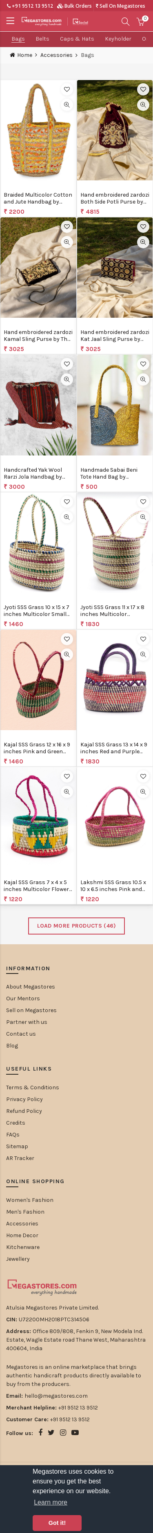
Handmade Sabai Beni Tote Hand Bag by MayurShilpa (108, 476)
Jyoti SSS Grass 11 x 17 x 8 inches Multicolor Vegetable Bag (112, 614)
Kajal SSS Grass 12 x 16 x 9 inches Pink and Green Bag (37, 751)
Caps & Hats (77, 38)
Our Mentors (23, 998)
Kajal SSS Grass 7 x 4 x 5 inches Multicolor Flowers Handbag (38, 889)
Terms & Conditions (32, 1087)
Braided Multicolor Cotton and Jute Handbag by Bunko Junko (38, 201)
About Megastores (30, 986)
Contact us (21, 1033)
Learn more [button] (50, 1502)
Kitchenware (23, 1247)
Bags (18, 38)
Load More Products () (76, 925)
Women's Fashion (29, 1200)
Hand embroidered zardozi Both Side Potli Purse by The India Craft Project (114, 201)
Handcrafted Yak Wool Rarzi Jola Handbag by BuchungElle (33, 476)
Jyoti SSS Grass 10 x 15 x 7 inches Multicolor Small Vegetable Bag (36, 614)
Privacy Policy (24, 1099)
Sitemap (17, 1146)
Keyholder (118, 38)
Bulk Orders (74, 5)
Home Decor (22, 1235)
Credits (15, 1122)
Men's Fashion (25, 1211)
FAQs (13, 1134)
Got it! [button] (57, 1523)
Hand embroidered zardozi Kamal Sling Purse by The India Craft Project (38, 339)
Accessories (56, 55)
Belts (42, 38)
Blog (12, 1045)
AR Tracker (20, 1158)
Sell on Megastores (31, 1010)
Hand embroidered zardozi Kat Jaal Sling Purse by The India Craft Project (114, 339)
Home (24, 55)
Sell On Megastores (120, 5)
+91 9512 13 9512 (30, 5)
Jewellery (18, 1258)
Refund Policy (24, 1111)
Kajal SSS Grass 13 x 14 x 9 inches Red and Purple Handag (113, 751)
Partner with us (26, 1022)
